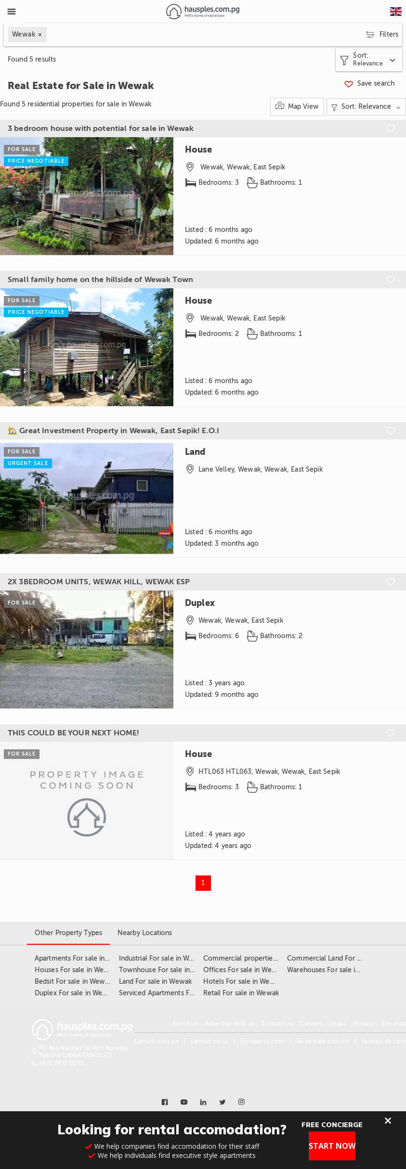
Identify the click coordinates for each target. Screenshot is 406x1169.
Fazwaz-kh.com (384, 1041)
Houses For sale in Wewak (75, 970)
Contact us (277, 1023)
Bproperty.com (262, 1041)
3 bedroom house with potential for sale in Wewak (101, 128)
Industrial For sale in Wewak (162, 958)
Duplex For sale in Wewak (75, 993)
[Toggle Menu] (11, 11)
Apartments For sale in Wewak (82, 958)
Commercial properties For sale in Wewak (268, 958)
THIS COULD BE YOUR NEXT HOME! (73, 733)
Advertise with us (229, 1023)
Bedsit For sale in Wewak (73, 981)
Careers (311, 1023)
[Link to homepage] (202, 11)
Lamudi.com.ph (157, 1041)
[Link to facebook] (164, 1102)
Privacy (363, 1023)
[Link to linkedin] (203, 1102)
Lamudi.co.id (209, 1041)
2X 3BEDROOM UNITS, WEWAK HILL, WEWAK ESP (99, 582)
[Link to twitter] (222, 1102)
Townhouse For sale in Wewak (166, 970)
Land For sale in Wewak (155, 981)
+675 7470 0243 (61, 1063)
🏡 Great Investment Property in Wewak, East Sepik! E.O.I (113, 430)
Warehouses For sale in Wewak (335, 970)
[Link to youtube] (184, 1102)
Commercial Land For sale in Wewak (344, 958)
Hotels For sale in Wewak (242, 981)
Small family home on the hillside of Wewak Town (100, 279)
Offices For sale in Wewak (244, 970)
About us (184, 1023)
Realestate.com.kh (323, 1041)
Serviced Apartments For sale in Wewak (180, 993)
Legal (337, 1023)
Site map (393, 1023)
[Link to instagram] (241, 1102)
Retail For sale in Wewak (241, 993)
